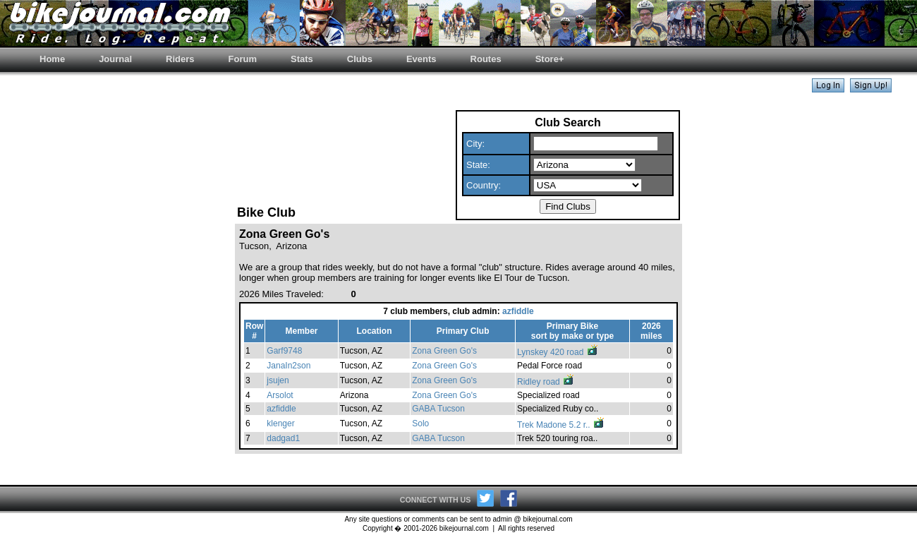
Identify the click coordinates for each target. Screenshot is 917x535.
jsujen (278, 380)
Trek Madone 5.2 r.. (561, 425)
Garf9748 (284, 351)
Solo (420, 423)
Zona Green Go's (444, 351)
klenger (280, 423)
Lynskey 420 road (558, 352)
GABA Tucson (438, 409)
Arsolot (280, 395)
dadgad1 (283, 438)
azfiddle (518, 311)
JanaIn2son (288, 366)
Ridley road (546, 382)
